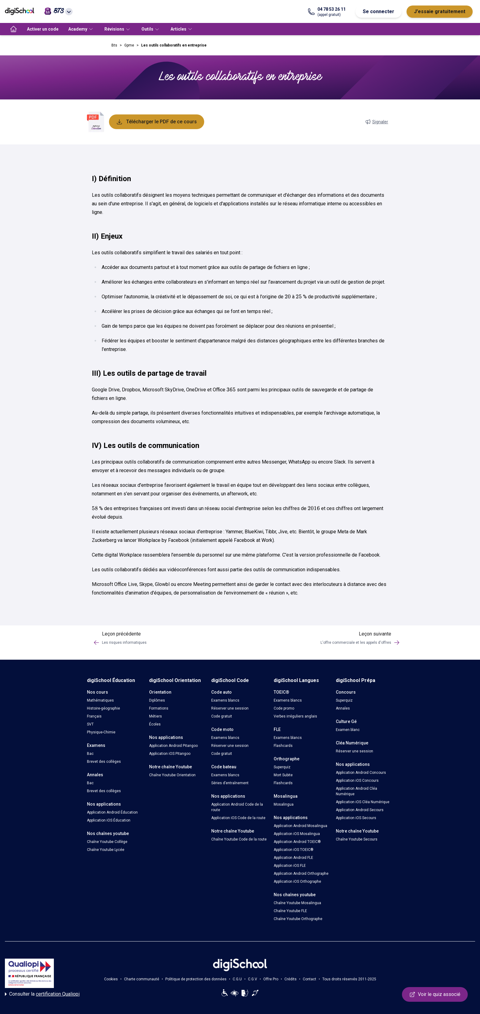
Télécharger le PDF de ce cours (156, 122)
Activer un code (42, 29)
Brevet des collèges (104, 761)
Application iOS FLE (290, 865)
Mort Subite (283, 775)
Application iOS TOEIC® (293, 850)
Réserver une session (230, 708)
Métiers (155, 716)
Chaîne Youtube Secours (356, 839)
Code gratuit (221, 716)
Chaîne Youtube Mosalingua (297, 903)
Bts (114, 45)
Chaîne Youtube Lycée (105, 850)
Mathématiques (100, 700)
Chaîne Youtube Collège (107, 842)
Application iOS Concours (357, 780)
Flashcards (283, 746)
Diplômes (157, 700)
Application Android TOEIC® (297, 842)
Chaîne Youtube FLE (290, 911)
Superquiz (282, 767)
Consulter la (42, 994)
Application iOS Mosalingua (297, 834)
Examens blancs (225, 700)
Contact (309, 979)
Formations (158, 708)
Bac (90, 753)
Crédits (290, 979)
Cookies (111, 979)
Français (94, 716)
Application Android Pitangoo (173, 746)
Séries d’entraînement (230, 783)
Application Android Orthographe (301, 873)
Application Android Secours (360, 810)
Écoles (155, 724)
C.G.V (252, 979)
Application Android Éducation (112, 812)
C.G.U (237, 979)
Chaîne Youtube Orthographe (298, 919)
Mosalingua (284, 804)
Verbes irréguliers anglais (295, 716)
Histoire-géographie (103, 708)
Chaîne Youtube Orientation (172, 775)
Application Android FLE (293, 858)
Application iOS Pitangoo (169, 753)
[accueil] (13, 29)
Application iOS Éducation (108, 820)
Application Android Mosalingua (300, 826)
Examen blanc (348, 730)
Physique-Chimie (101, 732)
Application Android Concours (361, 772)
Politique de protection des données (196, 979)
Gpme (129, 45)
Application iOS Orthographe (297, 881)
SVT (90, 724)
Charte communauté (141, 979)
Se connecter (378, 11)
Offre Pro (270, 979)
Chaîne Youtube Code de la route (239, 839)
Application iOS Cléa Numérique (362, 802)
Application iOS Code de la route (238, 818)
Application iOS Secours (356, 818)
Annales (343, 708)
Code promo (284, 708)
